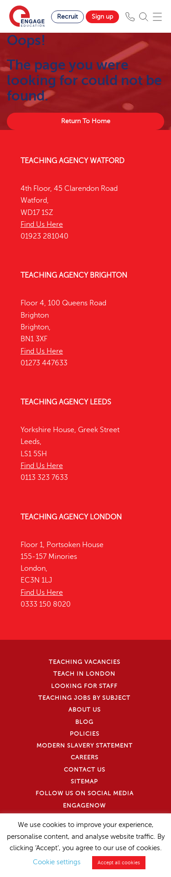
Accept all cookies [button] (119, 863)
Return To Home (85, 121)
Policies (84, 734)
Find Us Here (42, 224)
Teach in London (84, 674)
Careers (84, 757)
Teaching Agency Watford (72, 161)
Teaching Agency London (71, 517)
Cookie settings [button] (57, 862)
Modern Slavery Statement (84, 745)
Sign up (102, 16)
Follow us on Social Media (85, 793)
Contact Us (84, 770)
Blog (84, 722)
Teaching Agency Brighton (74, 275)
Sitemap (84, 781)
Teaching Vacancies (84, 662)
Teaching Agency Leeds (66, 402)
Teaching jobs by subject (84, 698)
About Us (84, 710)
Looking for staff (84, 686)
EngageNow (84, 805)
